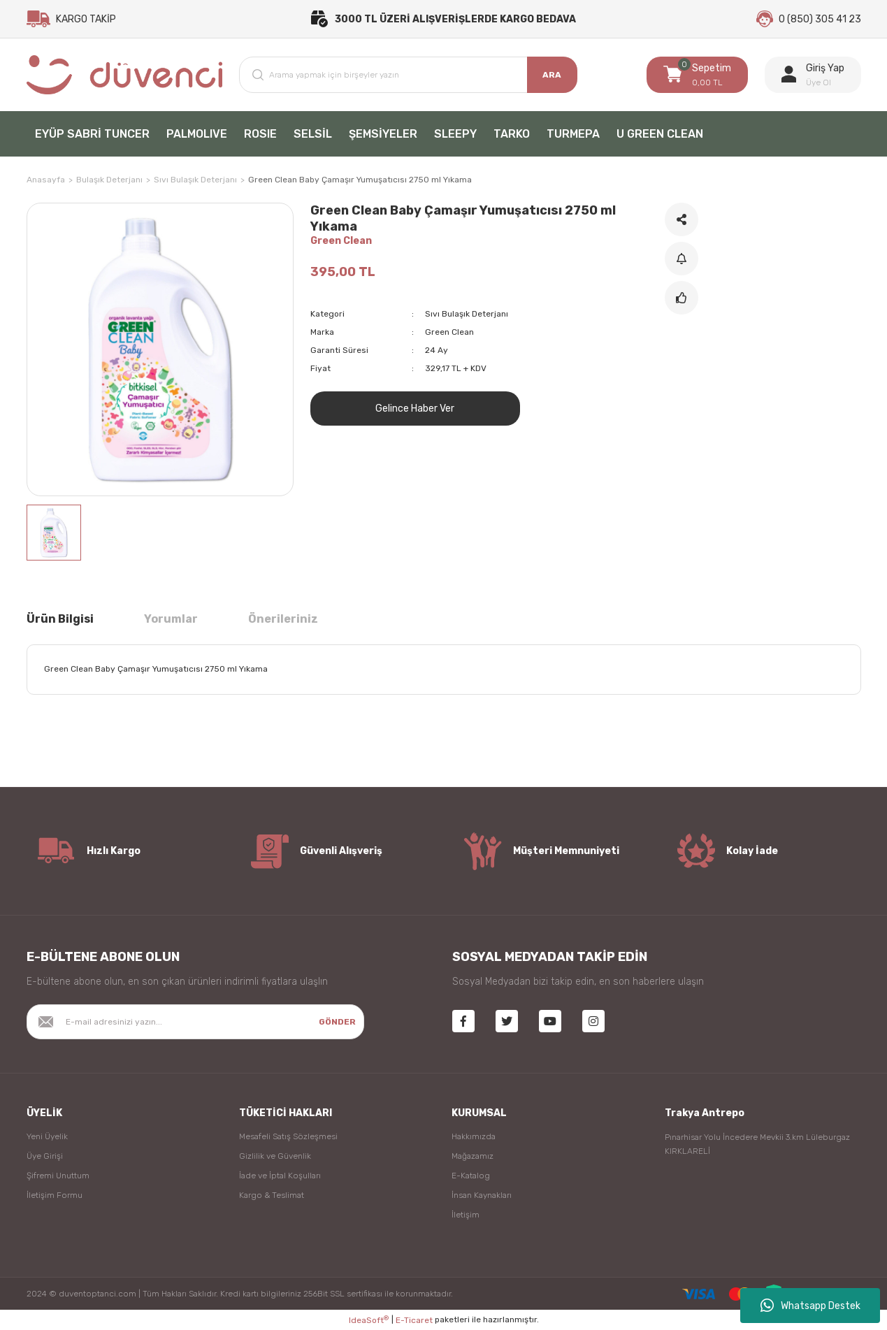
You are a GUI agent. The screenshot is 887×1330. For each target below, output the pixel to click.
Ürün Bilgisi (60, 619)
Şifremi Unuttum (58, 1175)
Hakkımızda (474, 1136)
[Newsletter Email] (196, 1021)
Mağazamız (472, 1156)
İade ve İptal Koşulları (280, 1175)
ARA (551, 75)
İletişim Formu (54, 1195)
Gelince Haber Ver (414, 408)
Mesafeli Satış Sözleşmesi (288, 1136)
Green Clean (341, 241)
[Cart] (697, 75)
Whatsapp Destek (810, 1305)
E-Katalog (471, 1175)
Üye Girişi (45, 1156)
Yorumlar (171, 619)
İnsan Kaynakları (482, 1195)
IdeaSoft (369, 1320)
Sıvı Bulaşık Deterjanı (466, 314)
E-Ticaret (414, 1320)
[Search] (408, 75)
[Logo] (125, 74)
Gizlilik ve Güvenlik (275, 1156)
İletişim (465, 1215)
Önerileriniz (283, 619)
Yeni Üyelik (47, 1136)
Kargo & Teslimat (271, 1195)
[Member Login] (813, 75)
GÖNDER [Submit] (337, 1022)
